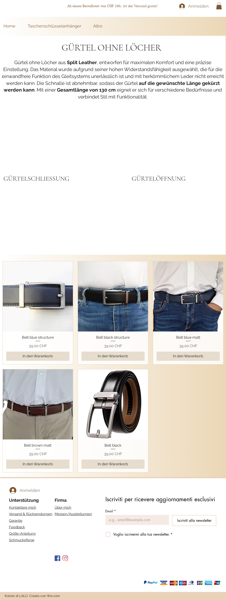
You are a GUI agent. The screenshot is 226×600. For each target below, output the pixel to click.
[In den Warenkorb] (37, 356)
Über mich (63, 507)
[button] (219, 6)
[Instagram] (65, 558)
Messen (73, 514)
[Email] (135, 520)
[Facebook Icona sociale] (57, 558)
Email (110, 511)
